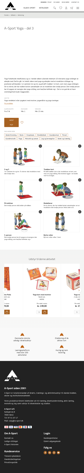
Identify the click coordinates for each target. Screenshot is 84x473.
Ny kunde (57, 2)
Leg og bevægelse (48, 138)
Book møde (65, 2)
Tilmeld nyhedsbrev (12, 456)
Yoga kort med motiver (42, 295)
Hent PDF (11, 122)
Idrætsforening (11, 135)
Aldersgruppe (8, 109)
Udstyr (6, 98)
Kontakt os (75, 2)
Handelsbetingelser (12, 459)
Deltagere (24, 109)
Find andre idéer (9, 131)
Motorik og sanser (31, 138)
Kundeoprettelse (51, 438)
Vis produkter (8, 103)
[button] (5, 290)
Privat (50, 2)
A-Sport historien (11, 444)
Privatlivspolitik (10, 462)
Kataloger (43, 7)
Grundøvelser (54, 135)
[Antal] (39, 312)
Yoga (20, 138)
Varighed (38, 109)
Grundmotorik (10, 138)
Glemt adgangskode (52, 441)
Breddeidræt (41, 135)
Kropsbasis (30, 135)
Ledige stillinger (11, 441)
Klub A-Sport (29, 7)
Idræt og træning (64, 138)
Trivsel (64, 135)
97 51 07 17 (13, 417)
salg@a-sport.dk (16, 420)
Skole (21, 135)
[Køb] (7, 312)
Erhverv (43, 2)
